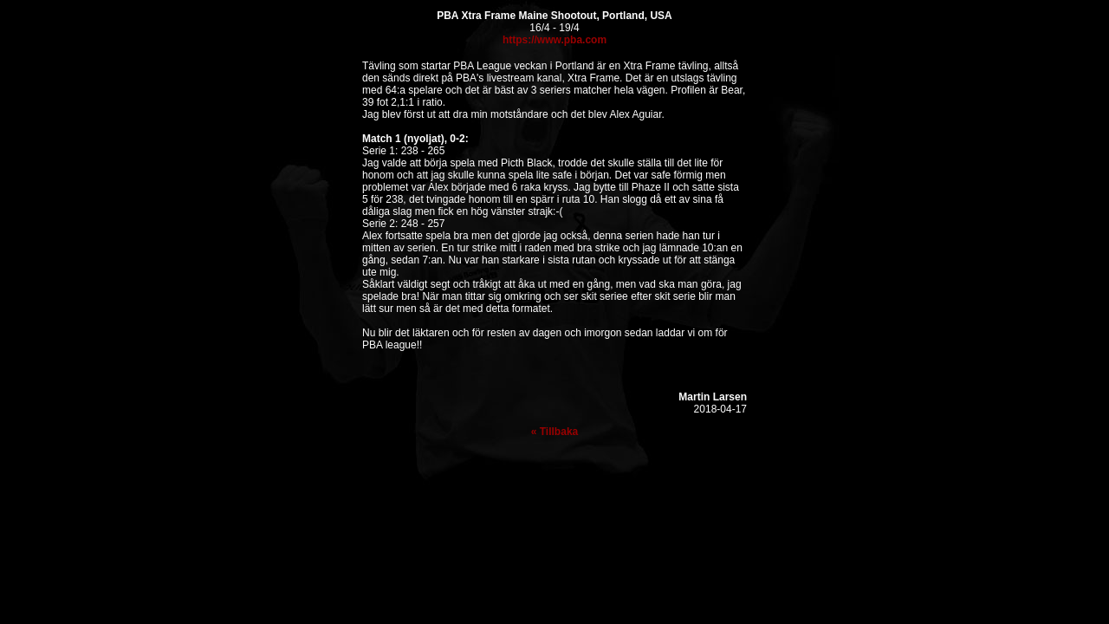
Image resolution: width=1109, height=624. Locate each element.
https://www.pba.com (554, 40)
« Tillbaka (554, 432)
